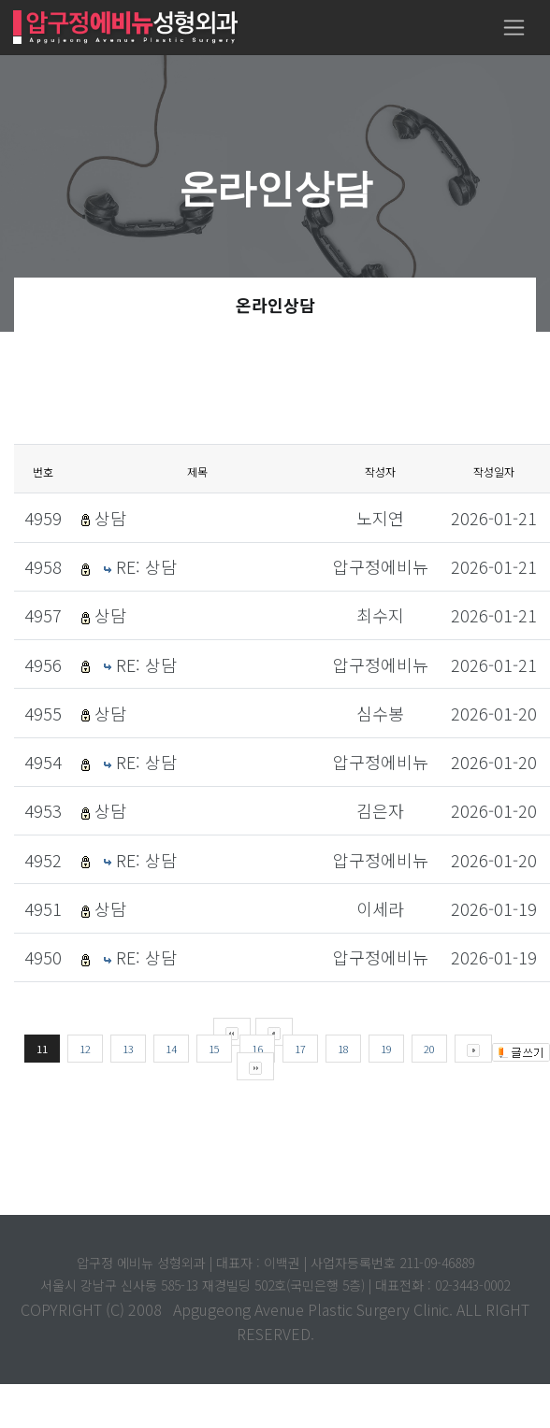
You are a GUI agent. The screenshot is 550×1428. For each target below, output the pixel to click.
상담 (110, 518)
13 (128, 1048)
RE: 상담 (146, 566)
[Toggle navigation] (514, 27)
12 (85, 1048)
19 (386, 1048)
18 (343, 1048)
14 (171, 1048)
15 (214, 1048)
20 (429, 1048)
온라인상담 (275, 305)
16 (257, 1048)
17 (300, 1048)
